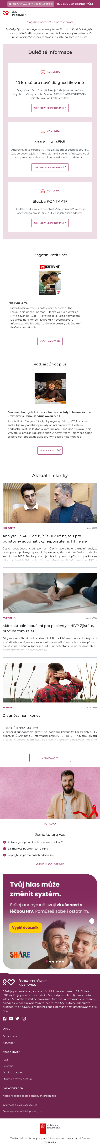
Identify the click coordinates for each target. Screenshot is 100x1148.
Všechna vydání (50, 341)
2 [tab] (50, 961)
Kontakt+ (9, 1066)
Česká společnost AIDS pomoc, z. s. (22, 1111)
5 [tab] (60, 961)
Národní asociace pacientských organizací (29, 1095)
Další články (50, 757)
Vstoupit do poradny (50, 863)
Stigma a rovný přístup (17, 1079)
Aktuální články (50, 475)
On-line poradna (13, 1072)
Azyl (5, 1059)
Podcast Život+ (63, 22)
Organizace (10, 1036)
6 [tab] (63, 961)
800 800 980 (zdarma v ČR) (75, 3)
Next (91, 921)
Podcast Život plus (50, 364)
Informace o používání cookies (20, 1104)
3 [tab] (53, 961)
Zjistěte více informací (50, 108)
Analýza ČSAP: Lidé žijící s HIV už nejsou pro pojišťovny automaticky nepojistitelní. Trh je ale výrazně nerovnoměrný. (45, 541)
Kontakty (9, 1042)
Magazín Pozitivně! (39, 22)
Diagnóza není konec (22, 715)
